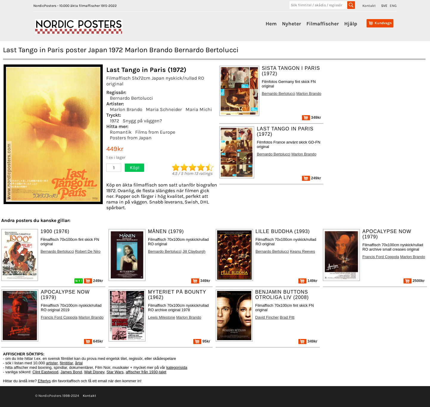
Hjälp (350, 24)
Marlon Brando (126, 109)
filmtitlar (66, 363)
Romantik (121, 132)
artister (52, 363)
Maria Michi (199, 109)
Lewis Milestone (161, 317)
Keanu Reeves (302, 251)
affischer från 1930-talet (146, 372)
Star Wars (115, 372)
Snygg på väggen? (142, 121)
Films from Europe (155, 132)
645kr (93, 341)
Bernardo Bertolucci (131, 98)
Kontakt (369, 6)
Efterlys (44, 381)
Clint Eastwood (45, 372)
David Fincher (267, 317)
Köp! (134, 167)
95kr (201, 341)
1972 (114, 121)
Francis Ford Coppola (380, 257)
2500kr (414, 280)
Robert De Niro (87, 251)
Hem (271, 24)
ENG (393, 6)
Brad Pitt (287, 317)
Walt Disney (94, 372)
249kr (311, 178)
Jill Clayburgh (194, 251)
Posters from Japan (131, 138)
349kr (311, 117)
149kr (307, 280)
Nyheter (291, 24)
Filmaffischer (322, 24)
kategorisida (176, 367)
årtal (78, 363)
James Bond (71, 372)
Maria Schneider (164, 109)
